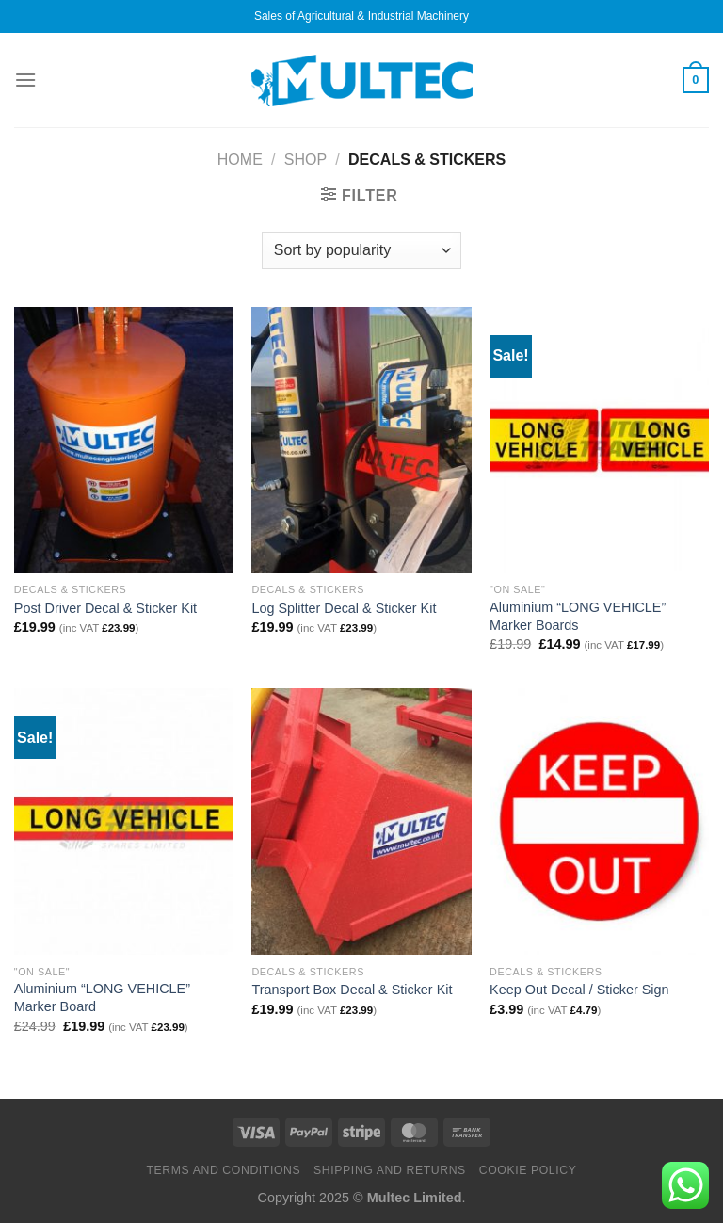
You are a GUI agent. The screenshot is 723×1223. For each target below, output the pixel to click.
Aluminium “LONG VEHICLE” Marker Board (102, 997)
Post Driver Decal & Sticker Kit (105, 608)
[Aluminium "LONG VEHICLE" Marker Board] (123, 821)
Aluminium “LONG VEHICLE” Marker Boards (578, 616)
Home (240, 160)
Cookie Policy (528, 1170)
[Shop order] (361, 250)
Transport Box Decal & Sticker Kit (351, 989)
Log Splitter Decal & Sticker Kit (343, 608)
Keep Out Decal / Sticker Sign (579, 989)
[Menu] (25, 79)
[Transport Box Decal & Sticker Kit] (361, 821)
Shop (305, 160)
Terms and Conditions (223, 1170)
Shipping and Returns (389, 1170)
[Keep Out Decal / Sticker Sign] (599, 821)
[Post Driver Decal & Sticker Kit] (123, 440)
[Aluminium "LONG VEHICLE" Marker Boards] (599, 440)
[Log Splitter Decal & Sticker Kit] (361, 440)
